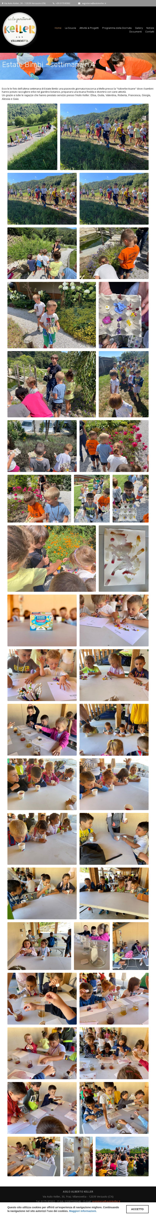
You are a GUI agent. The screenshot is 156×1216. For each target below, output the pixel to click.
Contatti (149, 31)
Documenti (135, 31)
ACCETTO (137, 1209)
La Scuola (70, 27)
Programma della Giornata (116, 27)
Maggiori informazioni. (83, 1211)
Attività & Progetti (89, 27)
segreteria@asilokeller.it (94, 3)
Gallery (139, 27)
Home (58, 27)
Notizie (150, 27)
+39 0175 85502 (63, 3)
